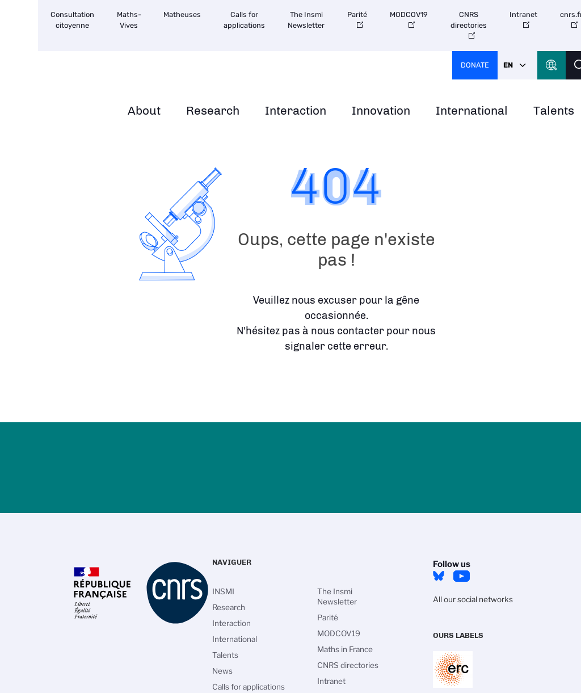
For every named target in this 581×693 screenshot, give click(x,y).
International (472, 111)
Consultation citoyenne (72, 20)
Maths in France (345, 649)
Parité (357, 14)
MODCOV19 (409, 14)
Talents (225, 655)
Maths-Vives (129, 20)
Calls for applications (244, 20)
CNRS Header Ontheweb (551, 65)
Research (212, 111)
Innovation (381, 111)
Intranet (523, 14)
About (144, 111)
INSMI (223, 591)
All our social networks (473, 599)
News (222, 670)
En (508, 65)
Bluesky (438, 576)
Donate (475, 65)
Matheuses (182, 14)
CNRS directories (469, 20)
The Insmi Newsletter (306, 20)
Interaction (295, 111)
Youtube (461, 576)
